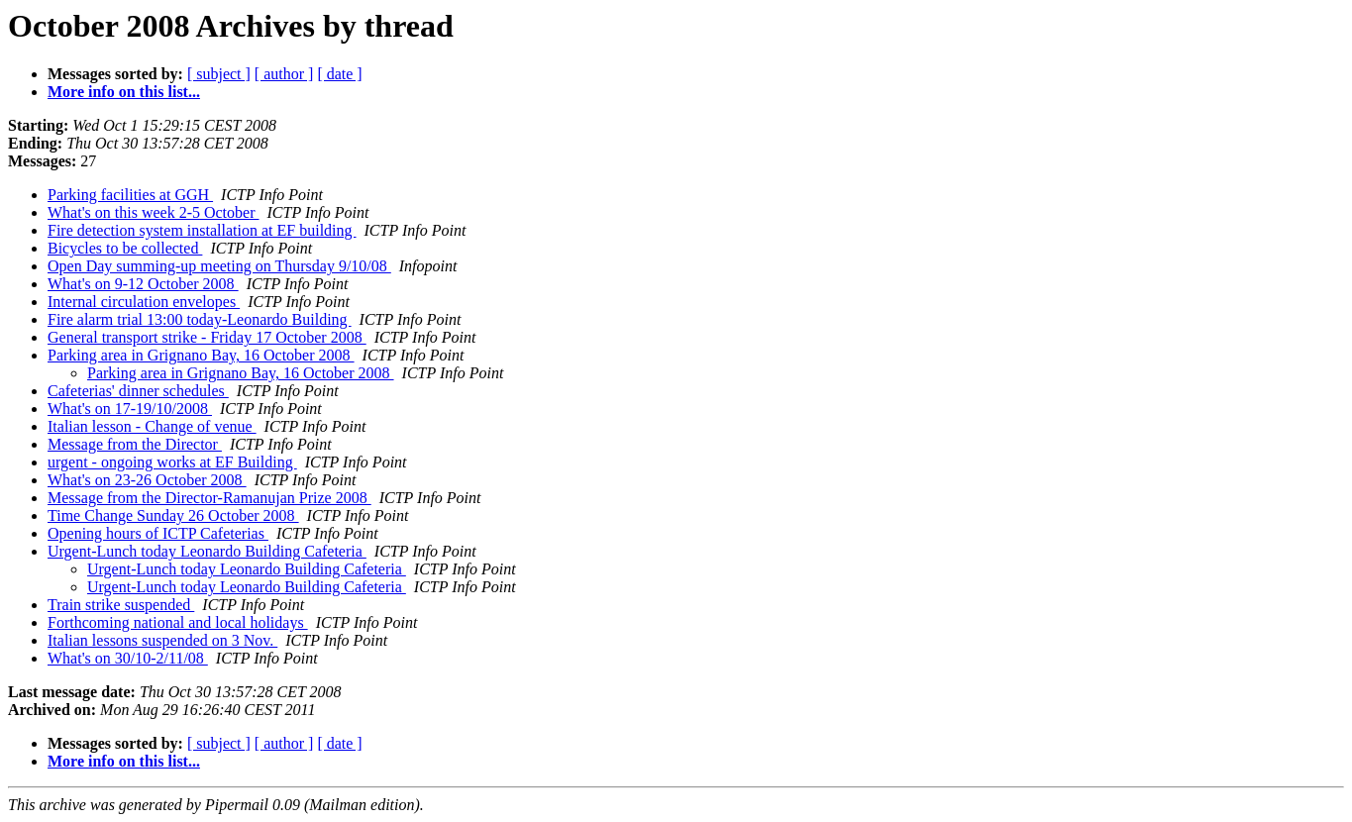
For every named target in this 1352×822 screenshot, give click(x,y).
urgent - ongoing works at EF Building (172, 462)
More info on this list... (124, 91)
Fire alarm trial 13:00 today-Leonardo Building (200, 319)
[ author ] (284, 73)
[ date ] (339, 73)
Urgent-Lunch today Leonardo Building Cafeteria (207, 551)
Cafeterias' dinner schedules (138, 390)
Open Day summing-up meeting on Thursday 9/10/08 (219, 265)
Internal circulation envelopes (144, 301)
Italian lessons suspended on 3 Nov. (162, 640)
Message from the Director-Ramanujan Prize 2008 (209, 497)
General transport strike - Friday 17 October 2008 (207, 337)
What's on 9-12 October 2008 (143, 283)
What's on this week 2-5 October (154, 212)
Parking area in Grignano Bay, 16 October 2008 (201, 355)
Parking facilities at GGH (130, 194)
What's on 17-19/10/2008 (130, 408)
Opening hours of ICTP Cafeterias (158, 533)
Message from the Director (135, 444)
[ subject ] (219, 73)
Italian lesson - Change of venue (152, 426)
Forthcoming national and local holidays (178, 622)
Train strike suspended (121, 604)
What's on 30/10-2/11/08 (128, 658)
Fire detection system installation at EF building (202, 230)
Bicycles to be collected (125, 248)
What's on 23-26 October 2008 (147, 479)
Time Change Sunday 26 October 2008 (173, 515)
